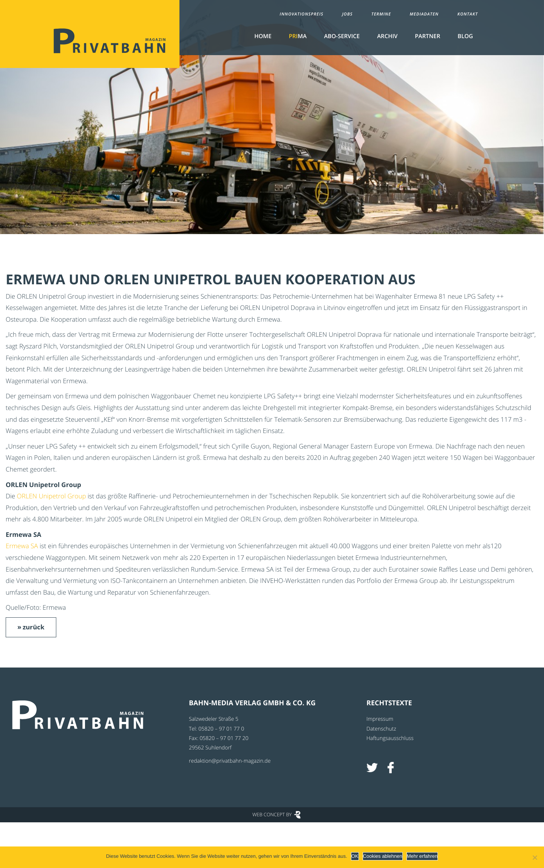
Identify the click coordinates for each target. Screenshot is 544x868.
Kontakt (467, 14)
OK (355, 856)
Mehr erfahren (422, 856)
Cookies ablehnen (382, 856)
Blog (465, 36)
